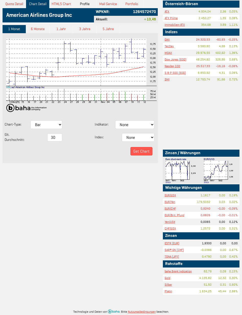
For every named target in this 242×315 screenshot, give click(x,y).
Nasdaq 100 (172, 66)
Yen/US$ (170, 222)
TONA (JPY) (172, 256)
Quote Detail (14, 4)
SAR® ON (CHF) (174, 250)
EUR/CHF (170, 208)
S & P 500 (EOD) (175, 73)
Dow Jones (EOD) (175, 59)
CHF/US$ (170, 228)
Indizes (171, 32)
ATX (167, 11)
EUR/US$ (170, 195)
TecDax (169, 46)
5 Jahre (108, 29)
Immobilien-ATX (175, 25)
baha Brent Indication (178, 271)
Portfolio (131, 4)
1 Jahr (61, 29)
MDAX (168, 53)
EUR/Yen (170, 202)
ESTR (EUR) (172, 243)
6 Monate (38, 29)
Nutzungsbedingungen (142, 311)
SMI (167, 79)
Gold (167, 278)
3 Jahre (84, 29)
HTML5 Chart (61, 4)
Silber (168, 284)
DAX (167, 39)
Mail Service (108, 4)
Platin (168, 291)
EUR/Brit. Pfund (174, 215)
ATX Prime (171, 18)
